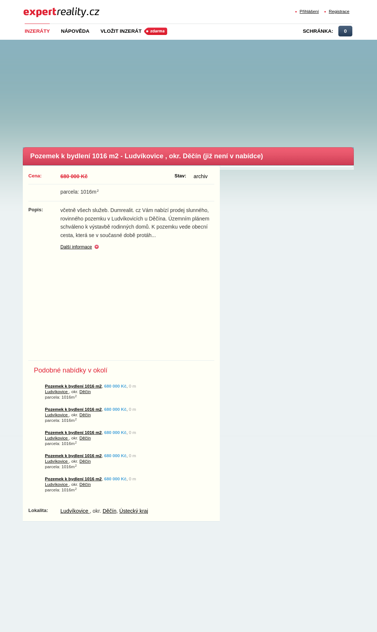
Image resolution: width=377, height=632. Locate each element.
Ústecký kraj (133, 511)
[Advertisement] (199, 91)
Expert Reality (37, 8)
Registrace (339, 11)
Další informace (76, 247)
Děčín (85, 391)
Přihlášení (309, 11)
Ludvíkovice (57, 391)
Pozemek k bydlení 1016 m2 (73, 386)
